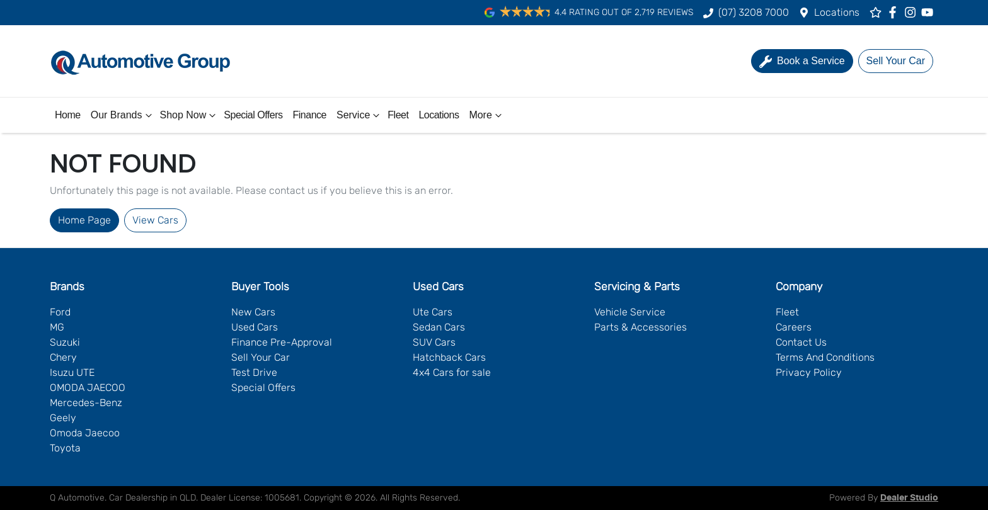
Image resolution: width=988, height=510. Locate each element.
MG (57, 327)
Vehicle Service (629, 312)
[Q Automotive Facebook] (895, 12)
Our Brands (123, 115)
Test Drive (254, 372)
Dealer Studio (909, 498)
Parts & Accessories (640, 327)
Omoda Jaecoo (85, 433)
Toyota (65, 448)
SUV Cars (434, 342)
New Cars (253, 312)
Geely (63, 418)
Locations (836, 12)
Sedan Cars (439, 327)
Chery (63, 357)
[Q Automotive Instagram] (912, 12)
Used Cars (254, 327)
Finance (309, 115)
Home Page (84, 220)
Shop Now (189, 115)
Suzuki (65, 342)
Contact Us (801, 342)
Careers (794, 327)
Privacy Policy (809, 372)
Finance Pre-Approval (281, 342)
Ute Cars (432, 312)
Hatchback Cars (449, 357)
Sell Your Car (260, 357)
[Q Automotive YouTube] (929, 12)
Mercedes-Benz (86, 403)
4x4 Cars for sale (452, 372)
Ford (60, 312)
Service (359, 115)
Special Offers (253, 115)
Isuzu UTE (72, 372)
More (486, 115)
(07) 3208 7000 (753, 12)
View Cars (155, 220)
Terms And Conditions (825, 357)
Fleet (398, 115)
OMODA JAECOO (87, 388)
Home (68, 115)
